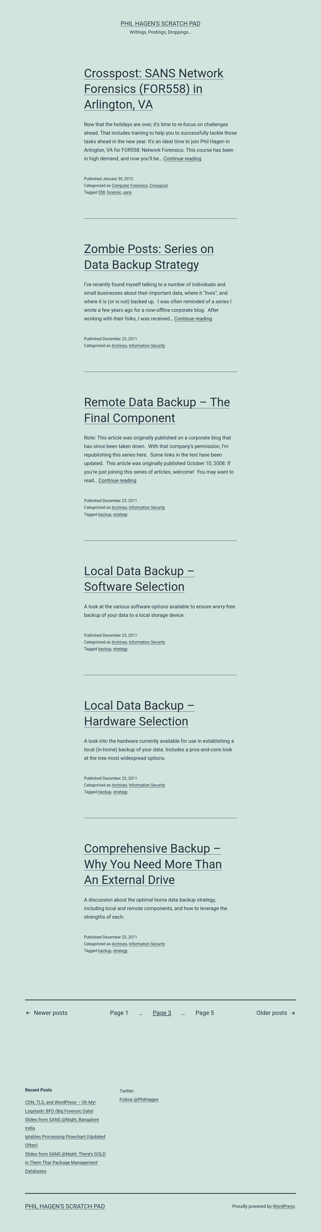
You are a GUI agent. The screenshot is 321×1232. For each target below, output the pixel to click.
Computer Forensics (130, 185)
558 (101, 192)
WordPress (284, 1206)
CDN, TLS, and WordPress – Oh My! (60, 1102)
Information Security (147, 345)
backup (104, 514)
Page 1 (119, 1012)
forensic (114, 192)
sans (127, 192)
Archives (119, 345)
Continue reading (182, 159)
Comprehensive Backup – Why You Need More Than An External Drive (153, 864)
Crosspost (158, 185)
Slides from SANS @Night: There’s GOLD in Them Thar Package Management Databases (65, 1162)
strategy (120, 514)
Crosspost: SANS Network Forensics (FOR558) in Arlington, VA (153, 89)
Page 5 (205, 1012)
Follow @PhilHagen (139, 1099)
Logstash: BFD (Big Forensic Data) (59, 1111)
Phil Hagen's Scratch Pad (160, 23)
